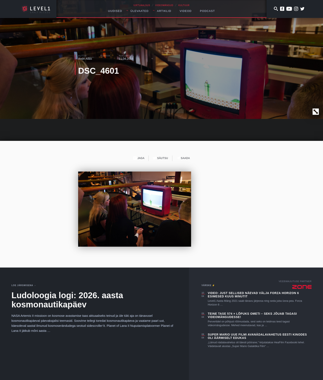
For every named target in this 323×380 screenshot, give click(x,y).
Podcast (207, 11)
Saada (183, 158)
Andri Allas (85, 58)
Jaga (139, 158)
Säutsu (160, 158)
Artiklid (164, 11)
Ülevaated (139, 11)
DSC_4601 (98, 70)
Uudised (115, 11)
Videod (186, 11)
